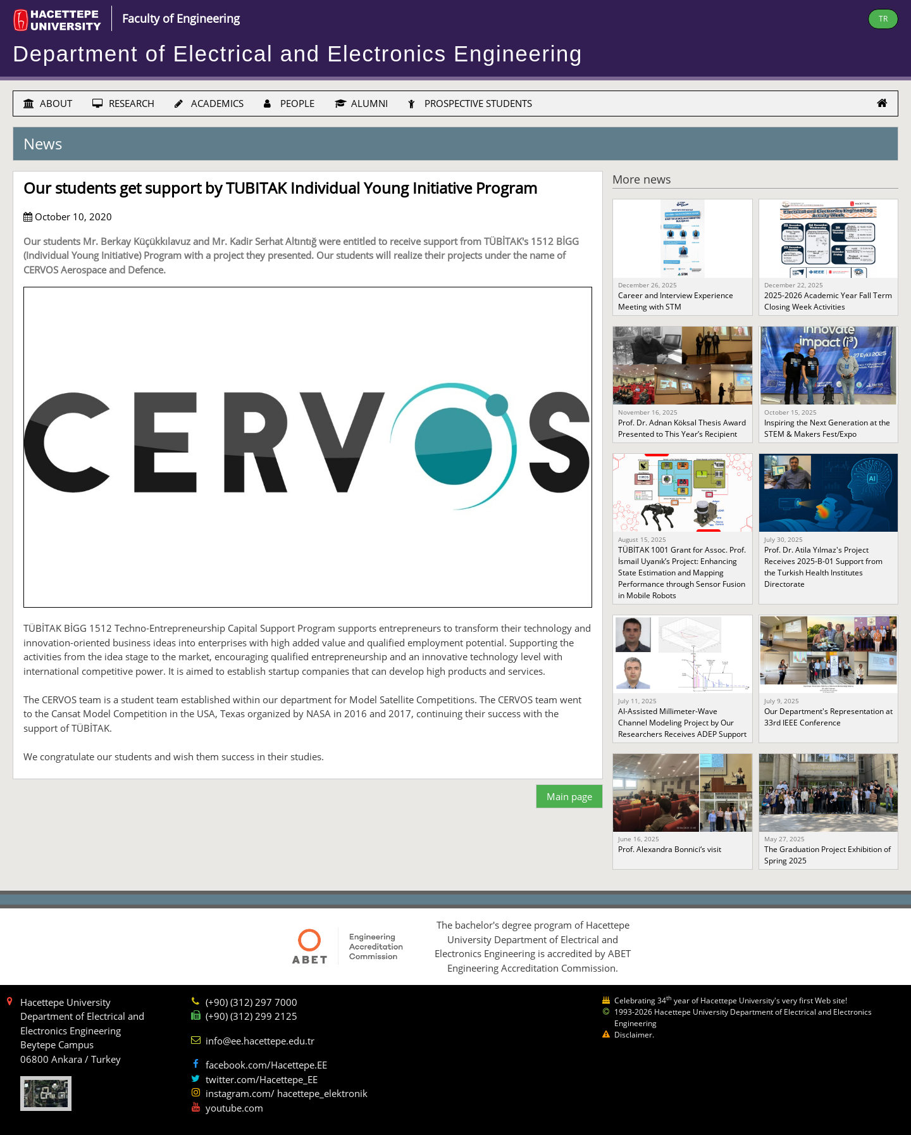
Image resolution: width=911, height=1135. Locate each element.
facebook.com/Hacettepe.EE (266, 1064)
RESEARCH (123, 103)
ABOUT (47, 103)
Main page (569, 796)
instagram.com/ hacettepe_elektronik (287, 1093)
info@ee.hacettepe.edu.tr (260, 1040)
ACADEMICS (209, 103)
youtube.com (234, 1107)
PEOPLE (289, 103)
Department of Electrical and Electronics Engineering (298, 54)
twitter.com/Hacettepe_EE (262, 1079)
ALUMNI (361, 103)
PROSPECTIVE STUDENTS (470, 103)
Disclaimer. (634, 1034)
